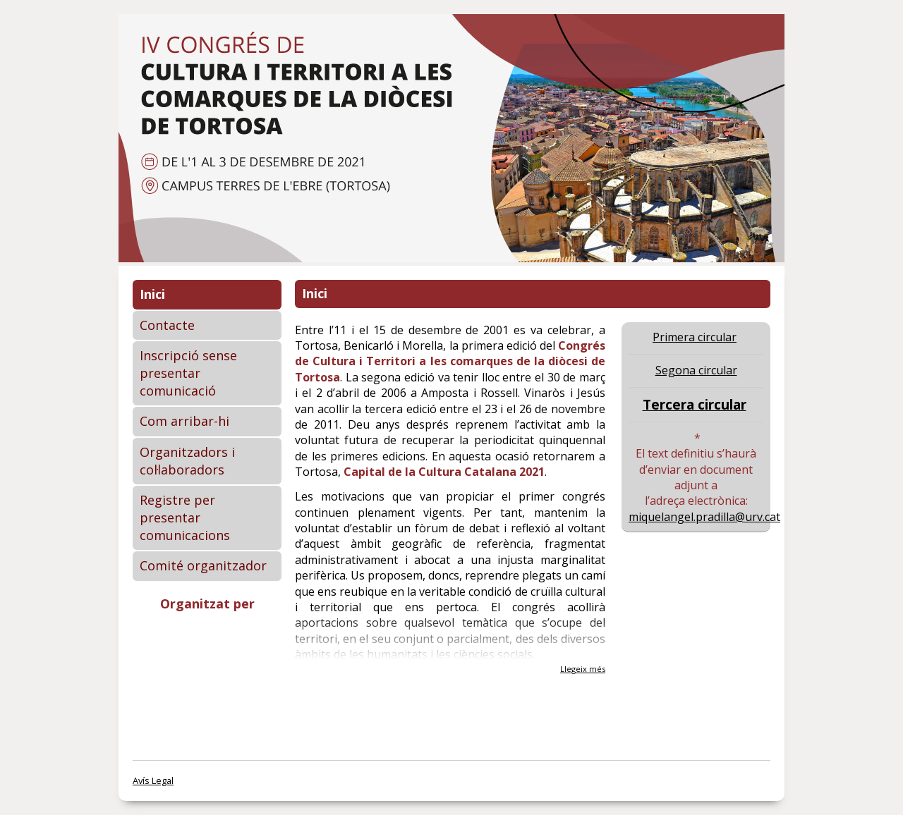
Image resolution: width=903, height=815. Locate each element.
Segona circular (696, 370)
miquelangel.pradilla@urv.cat (704, 517)
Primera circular (695, 337)
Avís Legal (153, 780)
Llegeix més (582, 668)
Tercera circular (694, 404)
